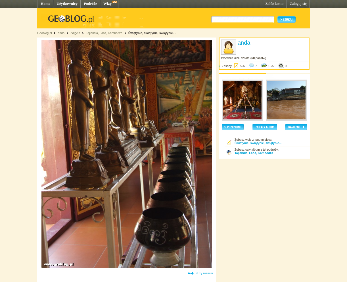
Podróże (90, 3)
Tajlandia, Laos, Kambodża (104, 33)
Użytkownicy (67, 3)
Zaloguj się (298, 3)
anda (61, 33)
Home (45, 3)
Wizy (107, 3)
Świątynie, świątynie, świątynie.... (152, 33)
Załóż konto (274, 3)
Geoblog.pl (44, 33)
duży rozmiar (204, 273)
